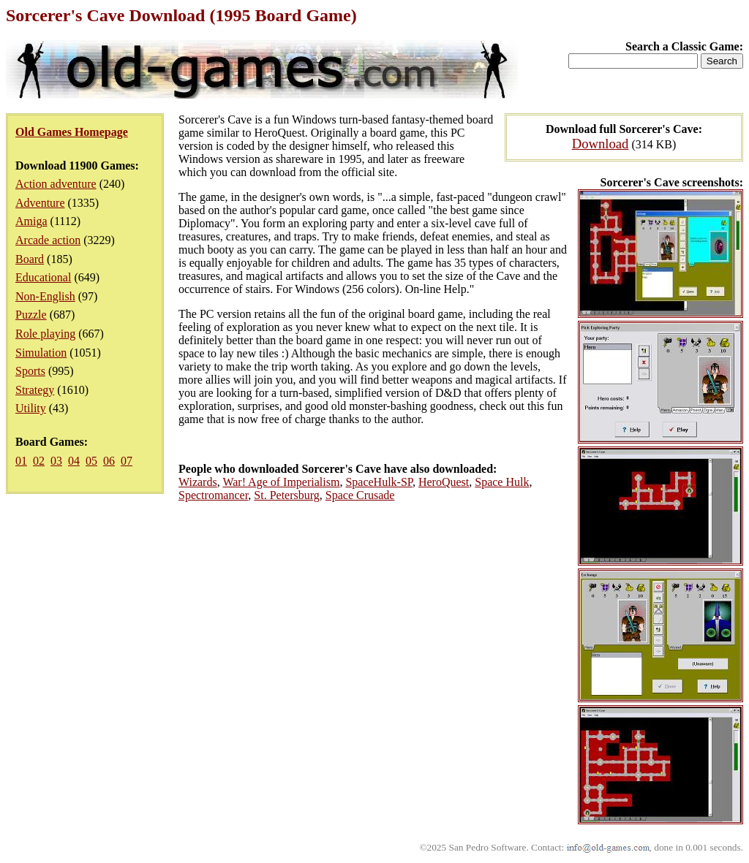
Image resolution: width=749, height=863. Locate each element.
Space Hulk (502, 482)
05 (91, 461)
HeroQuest (443, 482)
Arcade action (47, 240)
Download (600, 143)
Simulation (41, 352)
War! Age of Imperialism (280, 482)
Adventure (40, 203)
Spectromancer (213, 495)
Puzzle (31, 314)
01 (21, 461)
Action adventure (56, 184)
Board (29, 259)
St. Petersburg (286, 495)
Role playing (45, 333)
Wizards (197, 482)
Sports (30, 371)
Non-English (45, 296)
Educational (43, 277)
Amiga (31, 221)
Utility (30, 408)
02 (39, 461)
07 (126, 461)
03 (56, 461)
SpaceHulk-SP (379, 482)
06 (109, 461)
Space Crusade (360, 495)
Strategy (34, 390)
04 (74, 461)
